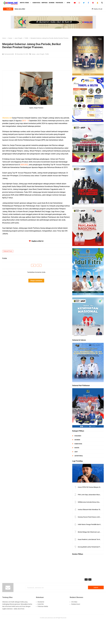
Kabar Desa (78, 444)
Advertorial (79, 456)
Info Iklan (74, 602)
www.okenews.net (49, 618)
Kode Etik (41, 604)
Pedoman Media (43, 606)
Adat (76, 452)
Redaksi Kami (75, 604)
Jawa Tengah (40, 54)
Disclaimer (41, 602)
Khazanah (78, 436)
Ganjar (34, 54)
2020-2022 (24, 165)
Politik (47, 54)
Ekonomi (77, 439)
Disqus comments (36, 280)
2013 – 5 (25, 121)
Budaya (77, 447)
